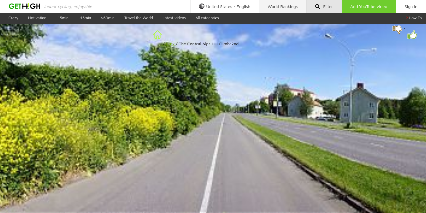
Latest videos (174, 18)
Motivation (37, 18)
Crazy (13, 18)
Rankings (283, 6)
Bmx (171, 43)
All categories (207, 18)
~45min (84, 18)
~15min (62, 18)
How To (414, 18)
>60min (107, 18)
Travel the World (138, 18)
